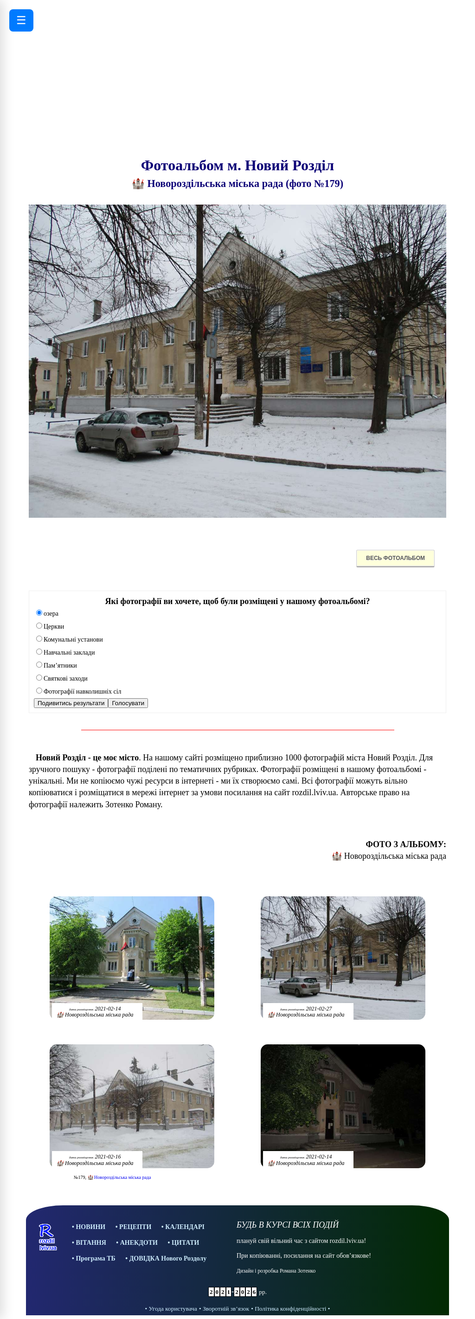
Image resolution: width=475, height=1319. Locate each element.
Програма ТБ (95, 1258)
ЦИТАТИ (185, 1242)
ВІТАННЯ (91, 1242)
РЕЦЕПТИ (135, 1226)
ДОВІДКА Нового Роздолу (168, 1258)
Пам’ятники (56, 665)
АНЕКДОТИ (139, 1242)
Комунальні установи (69, 639)
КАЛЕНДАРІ (185, 1226)
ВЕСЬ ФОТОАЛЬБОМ (395, 558)
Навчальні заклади (65, 652)
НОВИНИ (90, 1226)
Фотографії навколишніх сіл (79, 691)
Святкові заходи (62, 678)
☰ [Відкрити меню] (21, 20)
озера (47, 613)
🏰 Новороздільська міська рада (119, 1177)
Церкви (50, 626)
